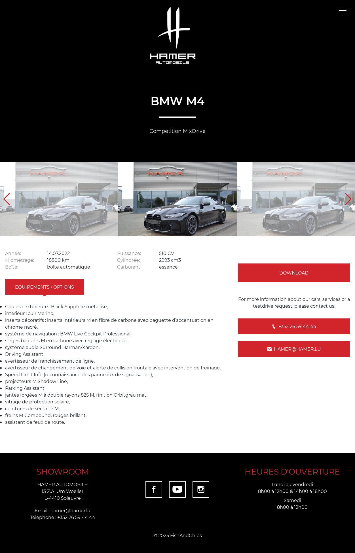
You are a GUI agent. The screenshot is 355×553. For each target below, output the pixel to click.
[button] (348, 199)
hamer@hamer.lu (294, 349)
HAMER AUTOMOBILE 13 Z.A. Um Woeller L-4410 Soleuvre (62, 491)
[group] (59, 199)
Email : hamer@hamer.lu (62, 510)
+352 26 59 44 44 (294, 326)
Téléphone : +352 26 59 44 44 (62, 517)
